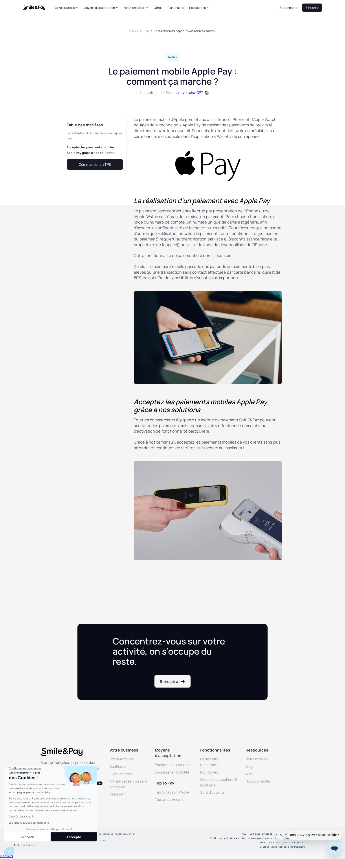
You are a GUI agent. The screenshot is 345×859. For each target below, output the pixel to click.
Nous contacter (258, 781)
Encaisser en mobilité (172, 772)
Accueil (133, 31)
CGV (244, 834)
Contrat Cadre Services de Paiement (282, 847)
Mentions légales (24, 845)
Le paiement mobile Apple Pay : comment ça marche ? (185, 31)
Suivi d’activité (212, 792)
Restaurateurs (121, 759)
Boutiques (118, 766)
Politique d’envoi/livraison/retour (282, 842)
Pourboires (209, 772)
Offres (158, 7)
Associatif (118, 794)
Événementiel (121, 774)
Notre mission (257, 759)
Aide (249, 774)
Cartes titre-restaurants (210, 762)
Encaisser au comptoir (173, 764)
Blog (146, 31)
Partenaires (176, 7)
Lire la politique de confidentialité (29, 822)
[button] (66, 7)
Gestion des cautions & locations (218, 782)
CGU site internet (261, 834)
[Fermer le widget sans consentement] (25, 768)
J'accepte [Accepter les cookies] (73, 837)
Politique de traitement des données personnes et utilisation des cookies (257, 838)
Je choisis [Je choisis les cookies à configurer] (27, 837)
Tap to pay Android (169, 799)
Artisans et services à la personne (128, 784)
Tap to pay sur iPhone (172, 792)
